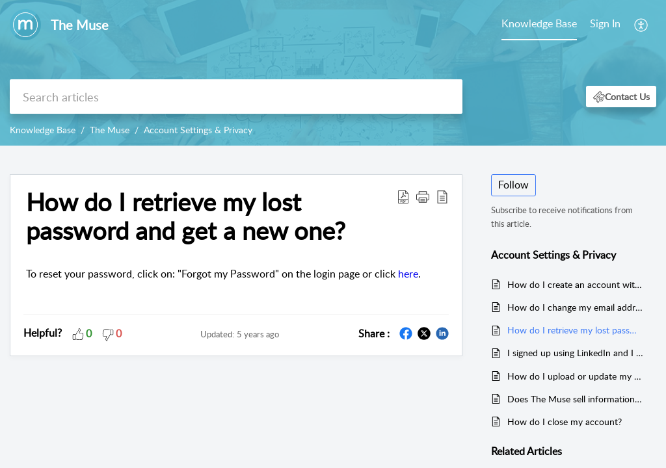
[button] (621, 96)
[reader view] (442, 196)
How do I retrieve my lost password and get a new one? (185, 216)
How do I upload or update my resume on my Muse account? (575, 376)
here (408, 273)
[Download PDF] (403, 196)
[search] (236, 96)
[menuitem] (605, 24)
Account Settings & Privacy (198, 130)
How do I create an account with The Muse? (575, 284)
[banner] (333, 73)
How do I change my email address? (575, 307)
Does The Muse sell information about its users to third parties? (575, 399)
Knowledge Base (539, 23)
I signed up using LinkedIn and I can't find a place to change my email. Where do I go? (575, 352)
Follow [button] (513, 184)
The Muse (109, 130)
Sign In (605, 23)
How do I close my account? (564, 421)
